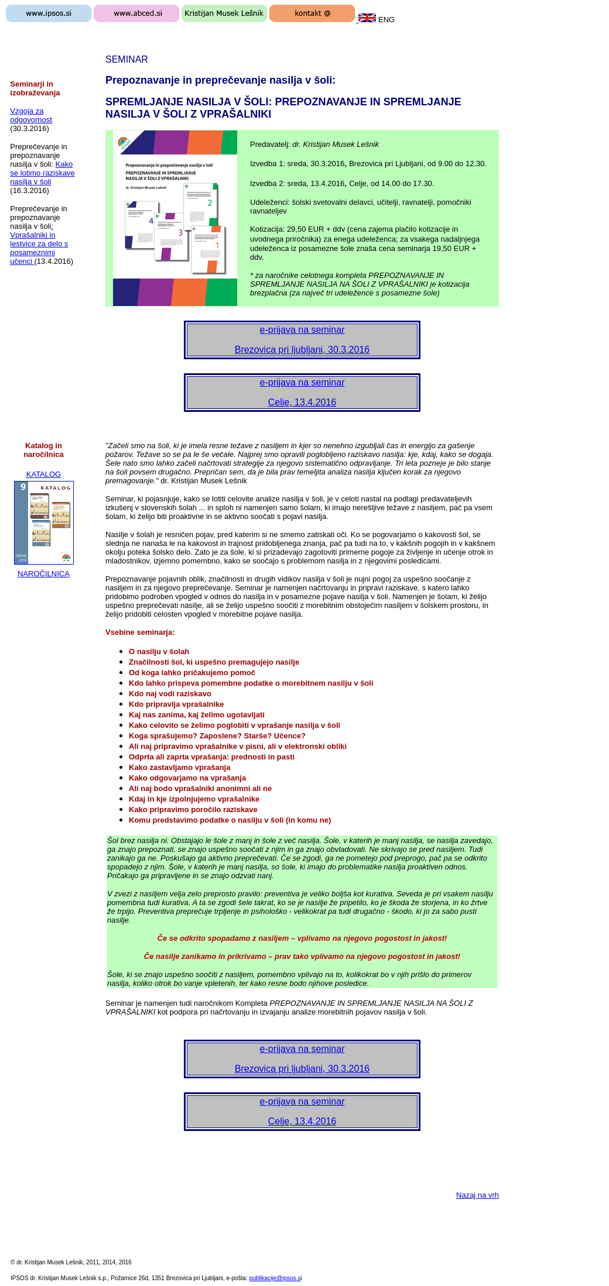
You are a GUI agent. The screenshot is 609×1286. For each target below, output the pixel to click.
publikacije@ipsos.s (274, 1278)
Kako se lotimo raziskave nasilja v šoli (42, 173)
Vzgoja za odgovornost (31, 115)
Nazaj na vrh (477, 1195)
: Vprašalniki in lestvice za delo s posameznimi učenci (39, 244)
